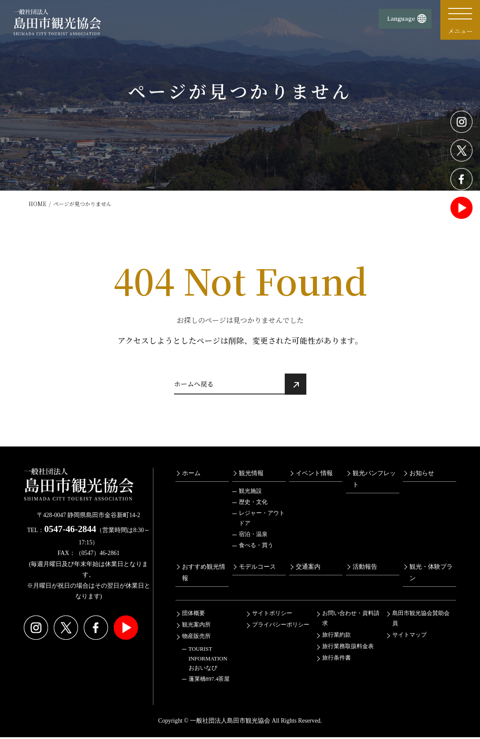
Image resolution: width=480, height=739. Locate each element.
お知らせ (421, 475)
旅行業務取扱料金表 (348, 648)
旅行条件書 (336, 660)
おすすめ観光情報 (203, 574)
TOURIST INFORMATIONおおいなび (208, 660)
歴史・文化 (253, 504)
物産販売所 (196, 638)
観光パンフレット (374, 481)
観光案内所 (196, 627)
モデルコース (257, 568)
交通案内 (308, 568)
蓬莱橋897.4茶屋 (209, 681)
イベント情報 (314, 475)
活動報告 (365, 568)
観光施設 (250, 493)
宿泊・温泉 (253, 536)
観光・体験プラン (431, 574)
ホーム (191, 475)
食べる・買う (256, 547)
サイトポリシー (272, 615)
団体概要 (193, 615)
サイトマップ (409, 637)
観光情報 (251, 475)
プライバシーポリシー (280, 627)
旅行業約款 (336, 637)
